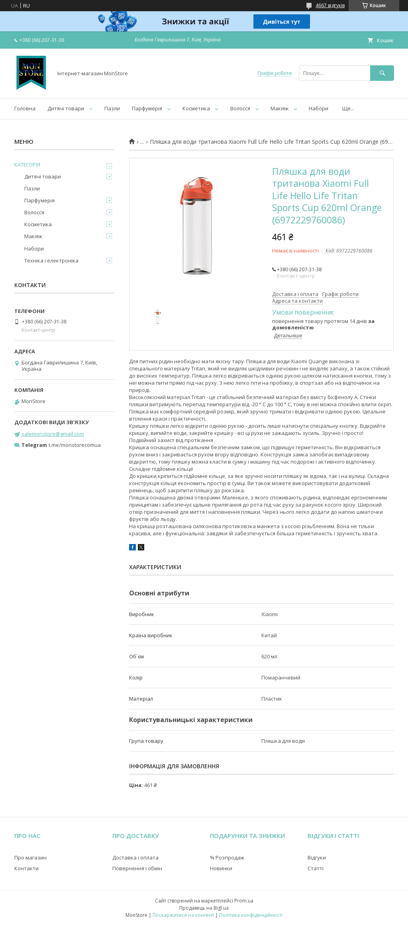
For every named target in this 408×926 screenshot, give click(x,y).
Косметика (196, 108)
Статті (316, 868)
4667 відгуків (330, 5)
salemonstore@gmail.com (53, 434)
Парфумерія (147, 108)
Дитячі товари (65, 108)
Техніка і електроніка (51, 260)
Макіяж (279, 108)
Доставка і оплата (135, 857)
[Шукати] (382, 73)
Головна (24, 108)
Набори (318, 108)
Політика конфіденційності (250, 915)
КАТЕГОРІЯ (27, 164)
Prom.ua (243, 900)
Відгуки (317, 857)
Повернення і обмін (137, 868)
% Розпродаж (227, 857)
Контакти (26, 868)
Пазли (112, 108)
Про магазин (30, 857)
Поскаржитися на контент (183, 915)
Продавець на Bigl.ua (204, 907)
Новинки (221, 868)
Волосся (240, 108)
